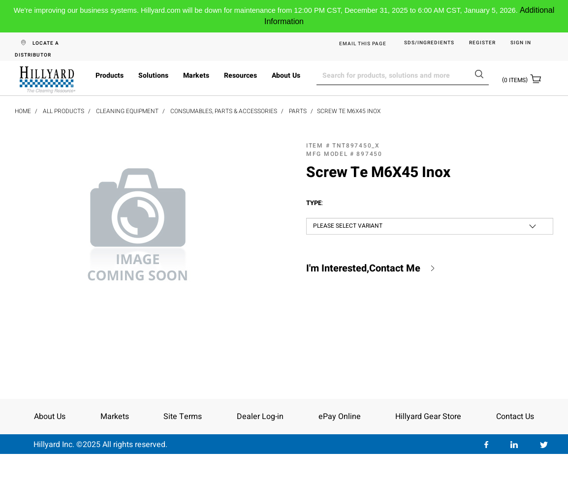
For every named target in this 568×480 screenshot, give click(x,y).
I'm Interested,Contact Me (363, 268)
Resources (240, 75)
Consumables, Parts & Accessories (223, 111)
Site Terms (182, 416)
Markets (196, 75)
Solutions (153, 75)
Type (314, 203)
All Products (63, 111)
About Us (286, 75)
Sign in (520, 43)
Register (482, 43)
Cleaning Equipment (127, 111)
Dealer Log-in (260, 416)
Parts (298, 111)
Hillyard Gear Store (428, 416)
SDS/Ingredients (429, 43)
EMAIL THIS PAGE (362, 43)
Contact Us (515, 416)
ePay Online (339, 416)
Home (23, 111)
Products (109, 75)
